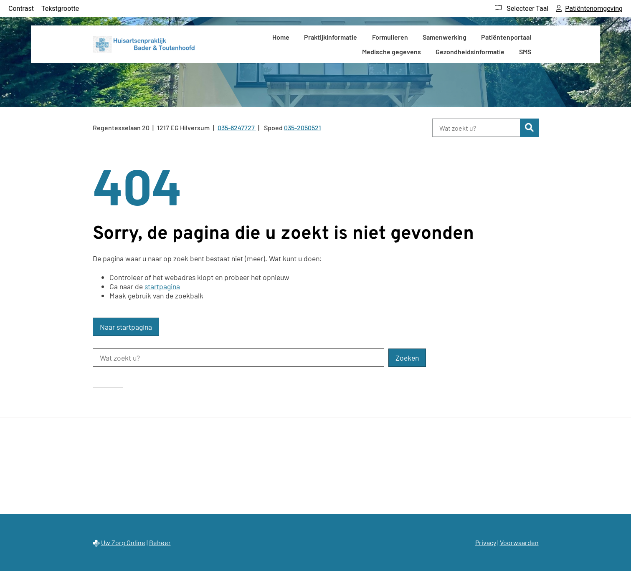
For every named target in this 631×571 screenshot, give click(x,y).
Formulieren (390, 37)
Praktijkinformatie (330, 37)
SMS (525, 52)
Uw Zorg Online (123, 542)
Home (280, 37)
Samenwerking (444, 37)
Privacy (485, 542)
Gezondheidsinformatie (470, 52)
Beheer (160, 542)
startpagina (162, 286)
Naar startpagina (126, 326)
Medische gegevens (391, 52)
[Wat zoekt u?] (476, 128)
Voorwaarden (519, 542)
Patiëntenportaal (506, 37)
